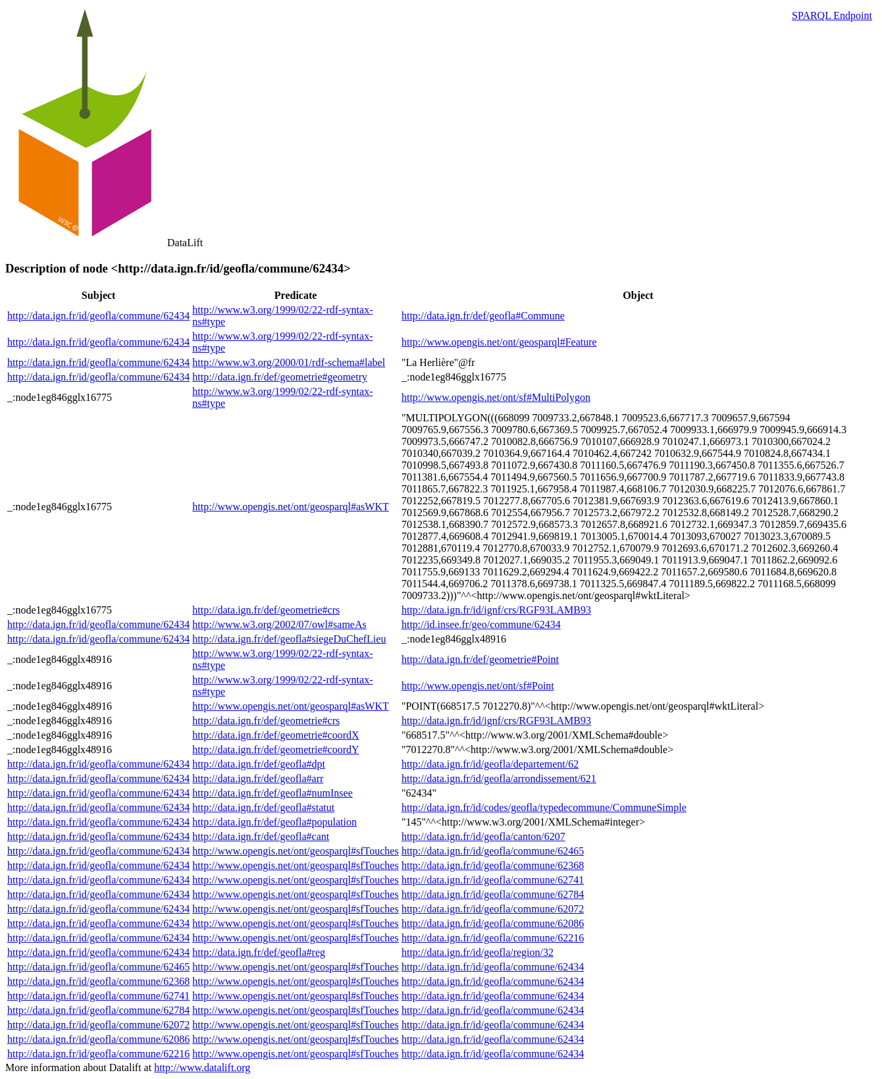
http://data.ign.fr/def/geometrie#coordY (275, 749)
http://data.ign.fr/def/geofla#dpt (258, 764)
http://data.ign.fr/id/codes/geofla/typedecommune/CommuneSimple (544, 807)
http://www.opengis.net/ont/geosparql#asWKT (290, 506)
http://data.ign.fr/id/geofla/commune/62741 (493, 879)
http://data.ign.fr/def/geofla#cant (260, 836)
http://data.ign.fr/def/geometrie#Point (480, 659)
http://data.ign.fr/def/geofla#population (274, 822)
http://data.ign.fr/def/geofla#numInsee (272, 793)
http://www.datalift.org (202, 1067)
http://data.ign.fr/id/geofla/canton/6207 (483, 836)
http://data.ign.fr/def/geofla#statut (263, 807)
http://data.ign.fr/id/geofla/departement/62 (490, 764)
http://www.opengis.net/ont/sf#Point (478, 685)
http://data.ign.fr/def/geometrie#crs (266, 610)
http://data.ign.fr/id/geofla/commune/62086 (493, 923)
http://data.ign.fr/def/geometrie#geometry (279, 376)
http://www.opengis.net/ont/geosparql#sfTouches (295, 850)
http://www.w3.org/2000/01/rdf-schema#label (288, 362)
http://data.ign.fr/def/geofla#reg (258, 952)
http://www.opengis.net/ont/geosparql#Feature (499, 342)
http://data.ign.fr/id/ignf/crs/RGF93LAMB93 (496, 610)
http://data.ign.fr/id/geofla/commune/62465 (493, 850)
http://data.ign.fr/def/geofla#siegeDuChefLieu (289, 639)
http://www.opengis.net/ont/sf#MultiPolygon (496, 397)
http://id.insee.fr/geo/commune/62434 (481, 624)
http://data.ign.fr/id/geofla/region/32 (478, 952)
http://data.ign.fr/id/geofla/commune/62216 (493, 937)
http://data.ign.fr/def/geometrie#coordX (275, 735)
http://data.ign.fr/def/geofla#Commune (483, 315)
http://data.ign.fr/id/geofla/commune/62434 (98, 315)
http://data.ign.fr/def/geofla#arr (257, 778)
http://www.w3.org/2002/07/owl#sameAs (279, 624)
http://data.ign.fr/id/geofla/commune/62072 (493, 908)
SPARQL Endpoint (832, 15)
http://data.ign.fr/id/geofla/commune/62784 (493, 894)
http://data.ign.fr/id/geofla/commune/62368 (493, 865)
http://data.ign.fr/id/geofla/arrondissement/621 (499, 778)
